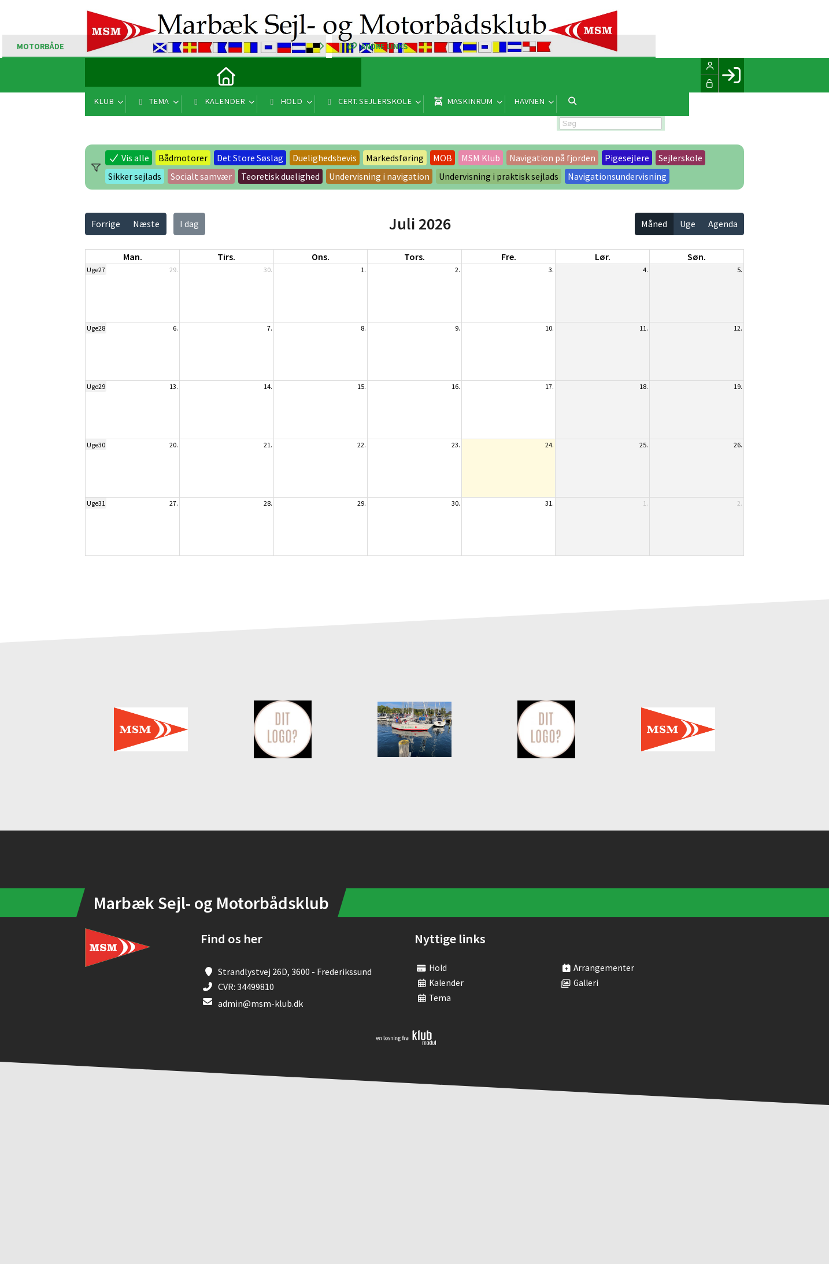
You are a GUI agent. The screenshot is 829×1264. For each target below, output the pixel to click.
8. (363, 328)
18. (643, 386)
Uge (687, 223)
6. (175, 328)
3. (551, 269)
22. (361, 444)
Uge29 (96, 386)
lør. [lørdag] (602, 256)
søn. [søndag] (696, 256)
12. (738, 328)
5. (739, 269)
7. (269, 328)
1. (363, 269)
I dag (189, 223)
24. (549, 444)
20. (173, 444)
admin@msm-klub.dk (260, 1003)
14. (268, 386)
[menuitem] (102, 75)
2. (457, 269)
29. (173, 269)
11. (643, 328)
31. (549, 503)
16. (455, 386)
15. (361, 386)
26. (738, 444)
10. (549, 328)
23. (455, 444)
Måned (654, 223)
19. (738, 386)
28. (268, 503)
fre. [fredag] (508, 256)
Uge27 (96, 269)
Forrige (105, 223)
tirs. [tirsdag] (226, 256)
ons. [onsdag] (321, 256)
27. (173, 503)
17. (549, 386)
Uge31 (96, 503)
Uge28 (96, 328)
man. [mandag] (132, 256)
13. (173, 386)
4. (645, 269)
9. (457, 328)
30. (268, 269)
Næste (146, 223)
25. (643, 444)
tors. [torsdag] (414, 256)
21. (268, 444)
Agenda (723, 223)
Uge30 (96, 444)
